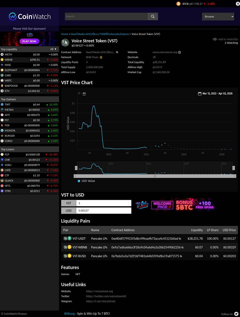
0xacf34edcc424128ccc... (100, 52)
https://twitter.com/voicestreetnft (106, 296)
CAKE (8, 75)
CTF (7, 175)
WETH (8, 54)
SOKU (8, 165)
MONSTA (10, 130)
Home (64, 34)
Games (65, 274)
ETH (7, 91)
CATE (8, 170)
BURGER (10, 136)
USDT (82, 239)
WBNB (8, 59)
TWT (7, 104)
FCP (7, 154)
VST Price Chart (77, 82)
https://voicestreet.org (99, 291)
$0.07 (199, 247)
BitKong (69, 314)
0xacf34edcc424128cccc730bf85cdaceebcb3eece (100, 34)
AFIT (7, 115)
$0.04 (199, 256)
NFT (77, 274)
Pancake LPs (99, 239)
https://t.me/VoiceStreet (100, 301)
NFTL (8, 186)
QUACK (9, 180)
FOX (7, 125)
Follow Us (227, 314)
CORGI (8, 141)
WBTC (8, 80)
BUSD (82, 256)
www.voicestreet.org (165, 52)
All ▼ (53, 49)
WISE (8, 65)
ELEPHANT (11, 70)
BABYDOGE (11, 86)
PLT (7, 120)
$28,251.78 (195, 239)
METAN (9, 110)
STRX (8, 191)
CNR (7, 160)
